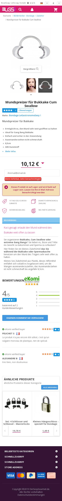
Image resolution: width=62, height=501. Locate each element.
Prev (5, 431)
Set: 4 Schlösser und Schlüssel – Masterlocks (16, 422)
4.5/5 (31, 2)
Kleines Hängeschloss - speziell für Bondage (46, 422)
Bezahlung (5, 3)
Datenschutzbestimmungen (31, 494)
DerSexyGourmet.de (39, 489)
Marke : (5, 115)
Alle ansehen (49, 387)
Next (57, 431)
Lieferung (15, 3)
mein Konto (31, 9)
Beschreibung (10, 220)
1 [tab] (31, 94)
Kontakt (23, 3)
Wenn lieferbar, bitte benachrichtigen (23, 178)
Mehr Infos (10, 151)
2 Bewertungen (25, 110)
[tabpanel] (17, 85)
